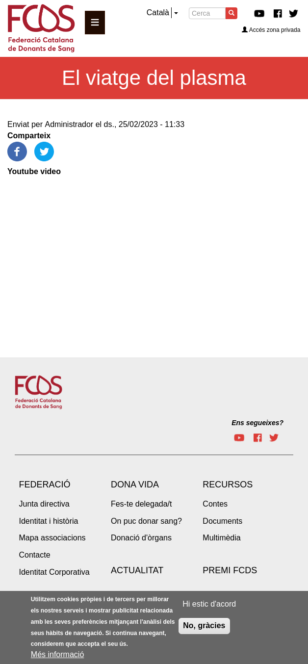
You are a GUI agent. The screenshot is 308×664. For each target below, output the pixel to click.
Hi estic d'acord (209, 604)
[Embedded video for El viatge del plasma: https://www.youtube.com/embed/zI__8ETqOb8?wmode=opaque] (117, 255)
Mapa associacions (52, 538)
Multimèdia (221, 538)
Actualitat (137, 570)
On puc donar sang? (146, 521)
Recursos (228, 484)
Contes (215, 504)
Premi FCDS (230, 570)
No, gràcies (204, 625)
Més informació (57, 654)
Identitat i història (48, 521)
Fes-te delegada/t (141, 504)
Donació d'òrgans (141, 538)
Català (158, 12)
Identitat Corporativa (54, 572)
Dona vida (135, 484)
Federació (45, 484)
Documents (222, 521)
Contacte (35, 555)
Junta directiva (44, 504)
